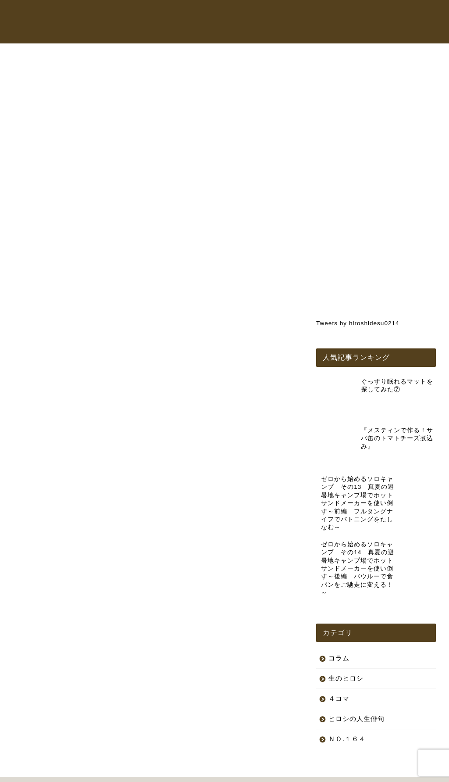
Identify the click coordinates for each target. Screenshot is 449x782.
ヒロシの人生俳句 (356, 678)
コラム (358, 14)
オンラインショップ (308, 14)
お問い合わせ (186, 32)
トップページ (186, 14)
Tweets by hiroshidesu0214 (357, 323)
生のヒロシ (43, 73)
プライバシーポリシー (46, 771)
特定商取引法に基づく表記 (118, 771)
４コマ (338, 658)
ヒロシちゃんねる (242, 14)
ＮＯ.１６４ (347, 699)
